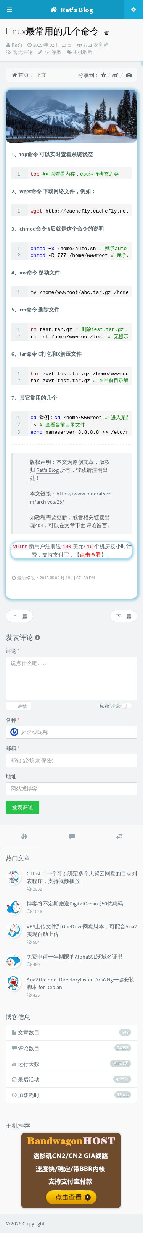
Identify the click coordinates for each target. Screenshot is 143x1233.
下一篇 (124, 616)
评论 (13, 650)
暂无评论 (22, 52)
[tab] (24, 836)
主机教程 (83, 52)
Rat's (17, 45)
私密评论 (110, 705)
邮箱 (13, 748)
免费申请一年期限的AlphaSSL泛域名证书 (75, 956)
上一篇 (19, 616)
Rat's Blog (47, 469)
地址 (11, 776)
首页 (20, 74)
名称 (13, 720)
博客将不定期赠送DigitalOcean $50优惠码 (75, 903)
